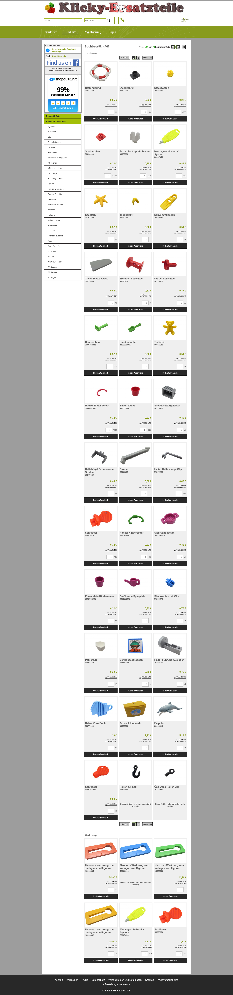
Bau (49, 137)
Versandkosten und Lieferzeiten (125, 980)
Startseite (51, 32)
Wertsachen (53, 267)
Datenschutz (98, 980)
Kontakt (59, 980)
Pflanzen (51, 230)
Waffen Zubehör (55, 262)
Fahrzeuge (52, 173)
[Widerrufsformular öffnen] (116, 984)
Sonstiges (52, 277)
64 (184, 47)
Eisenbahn (52, 152)
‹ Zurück (124, 58)
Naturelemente (54, 220)
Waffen (51, 256)
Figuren (51, 184)
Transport (52, 251)
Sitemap (149, 980)
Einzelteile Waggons (58, 158)
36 (173, 47)
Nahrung (51, 215)
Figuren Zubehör (55, 194)
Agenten (51, 126)
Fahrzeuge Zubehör (56, 178)
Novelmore (52, 225)
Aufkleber (52, 132)
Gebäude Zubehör (55, 204)
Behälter (51, 147)
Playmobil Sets (53, 116)
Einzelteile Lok (55, 168)
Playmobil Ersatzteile (56, 121)
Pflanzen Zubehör (55, 236)
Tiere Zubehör (54, 246)
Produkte (70, 32)
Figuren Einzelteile (56, 189)
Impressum (72, 980)
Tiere (50, 241)
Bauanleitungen (54, 142)
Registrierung (92, 32)
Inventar (51, 210)
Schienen (53, 163)
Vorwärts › (147, 58)
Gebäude (52, 199)
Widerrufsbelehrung (168, 980)
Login (112, 32)
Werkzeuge (53, 272)
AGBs (85, 980)
